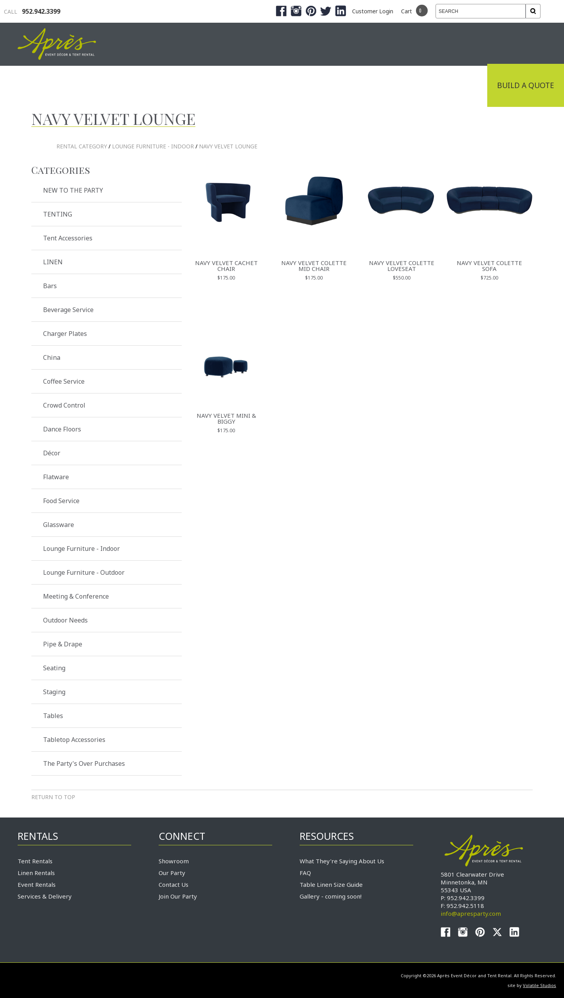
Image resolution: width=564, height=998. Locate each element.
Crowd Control (64, 405)
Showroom (174, 861)
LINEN (53, 262)
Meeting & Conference (76, 596)
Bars (50, 286)
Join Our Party (178, 896)
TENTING (57, 214)
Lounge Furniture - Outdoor (84, 572)
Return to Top (53, 797)
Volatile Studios (539, 985)
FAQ (305, 873)
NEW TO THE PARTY (73, 190)
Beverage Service (68, 309)
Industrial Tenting (126, 85)
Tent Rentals (35, 861)
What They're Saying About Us (342, 861)
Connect (459, 85)
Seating (54, 668)
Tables (53, 715)
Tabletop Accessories (74, 739)
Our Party (172, 873)
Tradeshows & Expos (228, 85)
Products (309, 85)
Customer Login (372, 11)
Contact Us (173, 884)
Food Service (61, 500)
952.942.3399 (32, 11)
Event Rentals (37, 884)
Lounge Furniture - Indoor (153, 146)
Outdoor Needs (65, 620)
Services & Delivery (45, 896)
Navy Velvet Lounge (228, 146)
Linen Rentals (36, 873)
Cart (406, 11)
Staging (54, 692)
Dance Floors (62, 429)
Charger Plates (65, 333)
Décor (51, 453)
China (51, 357)
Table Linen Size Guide (331, 884)
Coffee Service (64, 381)
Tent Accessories (67, 238)
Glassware (58, 524)
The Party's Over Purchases (84, 763)
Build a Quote (525, 85)
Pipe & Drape (62, 644)
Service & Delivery (385, 85)
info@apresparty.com (471, 913)
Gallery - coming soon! (331, 896)
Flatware (56, 477)
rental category (81, 146)
